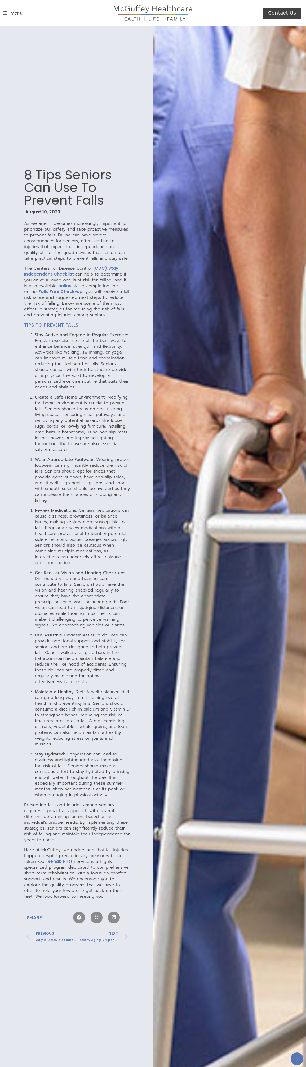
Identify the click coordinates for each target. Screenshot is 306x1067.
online (65, 278)
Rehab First (60, 854)
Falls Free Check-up (60, 284)
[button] (79, 910)
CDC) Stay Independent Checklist (71, 264)
